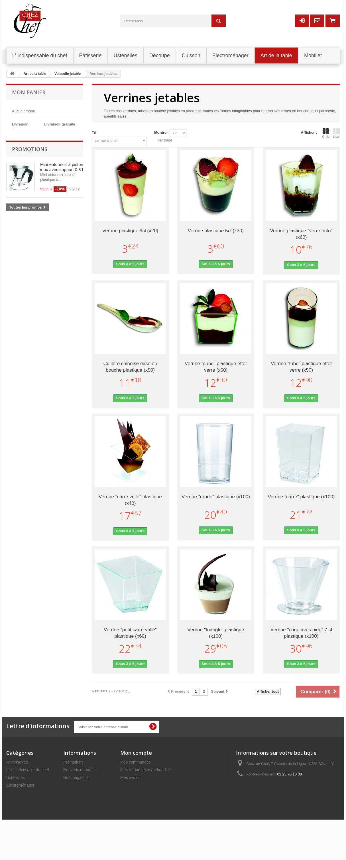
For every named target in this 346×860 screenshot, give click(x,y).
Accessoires (17, 762)
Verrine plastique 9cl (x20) (130, 230)
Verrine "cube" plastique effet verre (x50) (216, 367)
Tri (94, 132)
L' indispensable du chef (27, 770)
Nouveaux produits (80, 770)
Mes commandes (135, 762)
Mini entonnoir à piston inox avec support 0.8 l (61, 200)
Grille (325, 133)
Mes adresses (132, 785)
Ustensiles (15, 777)
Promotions (29, 181)
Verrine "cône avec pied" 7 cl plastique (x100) (301, 633)
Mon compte (136, 752)
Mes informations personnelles (147, 793)
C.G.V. (69, 808)
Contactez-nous (77, 785)
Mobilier (13, 808)
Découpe (14, 800)
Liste (336, 133)
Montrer (161, 132)
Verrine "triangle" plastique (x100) (215, 633)
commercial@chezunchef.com (287, 785)
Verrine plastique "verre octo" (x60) (301, 234)
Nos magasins (76, 777)
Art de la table (18, 816)
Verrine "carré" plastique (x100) (301, 496)
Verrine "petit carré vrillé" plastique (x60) (130, 633)
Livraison (71, 793)
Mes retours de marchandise (145, 770)
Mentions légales (78, 800)
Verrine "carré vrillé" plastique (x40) (130, 500)
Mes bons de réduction (140, 800)
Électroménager (20, 785)
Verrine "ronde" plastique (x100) (216, 496)
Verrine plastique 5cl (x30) (216, 230)
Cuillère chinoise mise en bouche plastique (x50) (130, 367)
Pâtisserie (15, 793)
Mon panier (28, 92)
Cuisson (13, 823)
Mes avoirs (130, 777)
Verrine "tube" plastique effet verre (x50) (301, 367)
